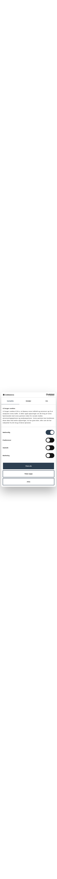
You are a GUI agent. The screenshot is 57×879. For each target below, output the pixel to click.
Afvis (28, 481)
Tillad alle (28, 466)
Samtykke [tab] (10, 401)
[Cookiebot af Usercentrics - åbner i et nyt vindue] (41, 395)
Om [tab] (46, 401)
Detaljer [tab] (28, 401)
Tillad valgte (28, 474)
